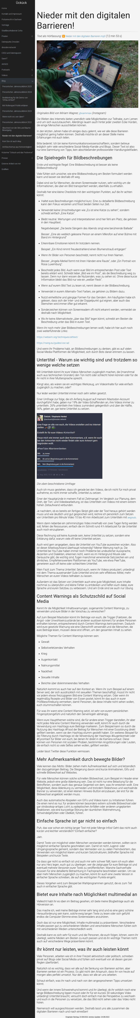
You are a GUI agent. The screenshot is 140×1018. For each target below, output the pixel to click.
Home (4, 8)
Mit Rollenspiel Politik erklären (15, 105)
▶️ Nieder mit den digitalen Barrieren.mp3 (86, 36)
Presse (5, 158)
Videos (5, 75)
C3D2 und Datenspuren (11, 53)
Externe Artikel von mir (11, 163)
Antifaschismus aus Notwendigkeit (17, 147)
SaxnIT (5, 58)
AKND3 (5, 64)
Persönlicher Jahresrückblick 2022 (17, 122)
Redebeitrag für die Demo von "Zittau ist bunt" (15, 98)
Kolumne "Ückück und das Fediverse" (17, 152)
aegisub (132, 517)
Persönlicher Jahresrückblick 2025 (17, 86)
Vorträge (5, 25)
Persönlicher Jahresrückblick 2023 (17, 111)
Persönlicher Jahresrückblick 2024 (17, 92)
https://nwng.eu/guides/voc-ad (55, 342)
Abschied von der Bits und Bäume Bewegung (16, 129)
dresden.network (9, 47)
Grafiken (5, 169)
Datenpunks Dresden (10, 42)
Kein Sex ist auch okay (11, 141)
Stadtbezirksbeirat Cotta (12, 30)
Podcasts (6, 70)
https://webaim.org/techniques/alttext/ (60, 337)
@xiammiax (86, 113)
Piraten (5, 36)
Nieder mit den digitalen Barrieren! (17, 136)
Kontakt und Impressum (12, 14)
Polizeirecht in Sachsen (12, 19)
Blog (3, 81)
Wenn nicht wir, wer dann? (13, 117)
